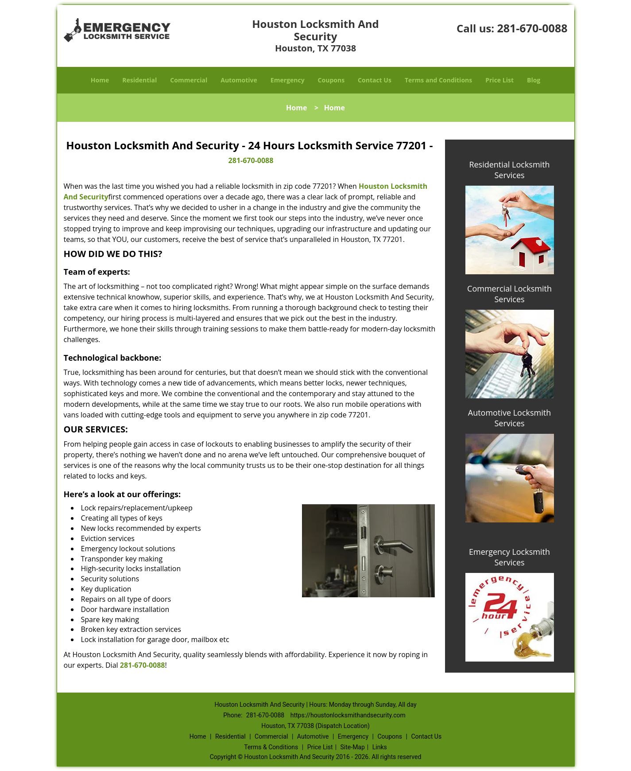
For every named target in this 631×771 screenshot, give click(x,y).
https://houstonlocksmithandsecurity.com (348, 715)
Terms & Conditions (271, 747)
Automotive (239, 80)
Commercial (188, 80)
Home (100, 80)
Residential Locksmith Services (509, 169)
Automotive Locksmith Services (509, 417)
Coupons (331, 80)
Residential (139, 80)
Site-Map (353, 747)
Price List (499, 80)
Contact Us (374, 80)
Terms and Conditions (438, 80)
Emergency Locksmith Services (509, 557)
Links (379, 747)
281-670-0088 (532, 27)
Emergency (288, 80)
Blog (533, 80)
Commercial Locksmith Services (509, 293)
